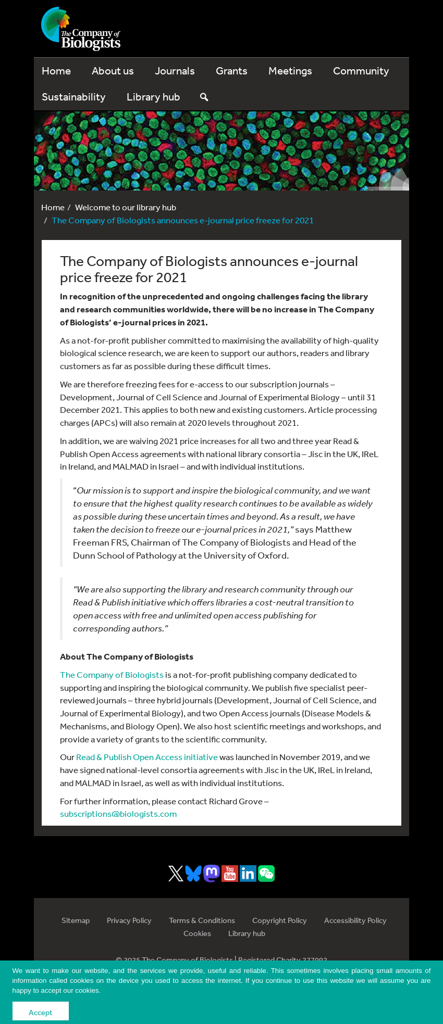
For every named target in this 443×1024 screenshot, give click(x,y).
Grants (232, 70)
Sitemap (75, 920)
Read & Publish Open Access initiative (147, 756)
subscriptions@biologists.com (118, 813)
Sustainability (74, 96)
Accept (41, 1012)
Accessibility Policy (355, 920)
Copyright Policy (279, 920)
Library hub (153, 96)
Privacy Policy (129, 920)
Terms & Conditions (202, 920)
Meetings (290, 70)
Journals (175, 70)
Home (56, 70)
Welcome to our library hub (125, 206)
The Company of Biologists (112, 674)
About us (113, 70)
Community (361, 70)
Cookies (197, 933)
